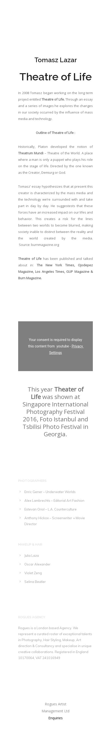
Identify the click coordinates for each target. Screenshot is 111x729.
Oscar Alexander (37, 564)
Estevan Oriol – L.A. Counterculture (50, 509)
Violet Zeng (33, 573)
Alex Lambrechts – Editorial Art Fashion (54, 501)
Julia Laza (31, 556)
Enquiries (55, 718)
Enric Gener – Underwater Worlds (50, 492)
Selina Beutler (35, 582)
